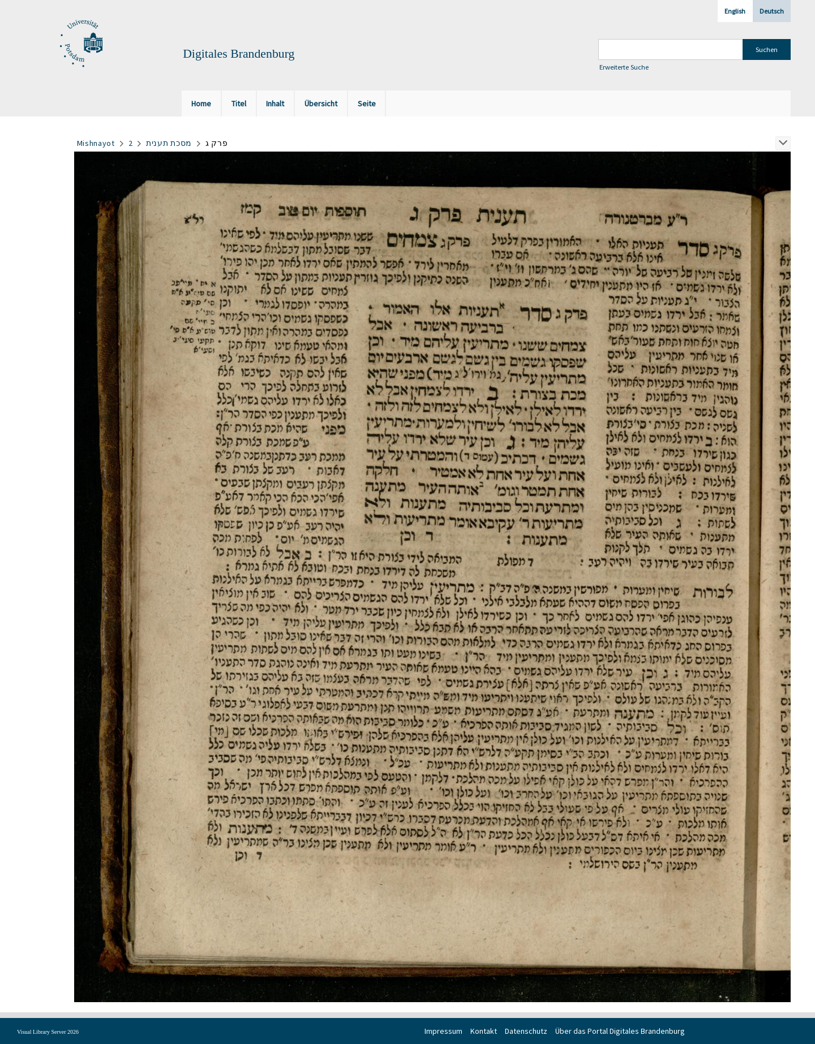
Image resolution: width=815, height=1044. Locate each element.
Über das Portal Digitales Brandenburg (620, 1031)
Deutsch (772, 11)
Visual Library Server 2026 (48, 1032)
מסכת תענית (169, 143)
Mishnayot (96, 143)
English (734, 11)
